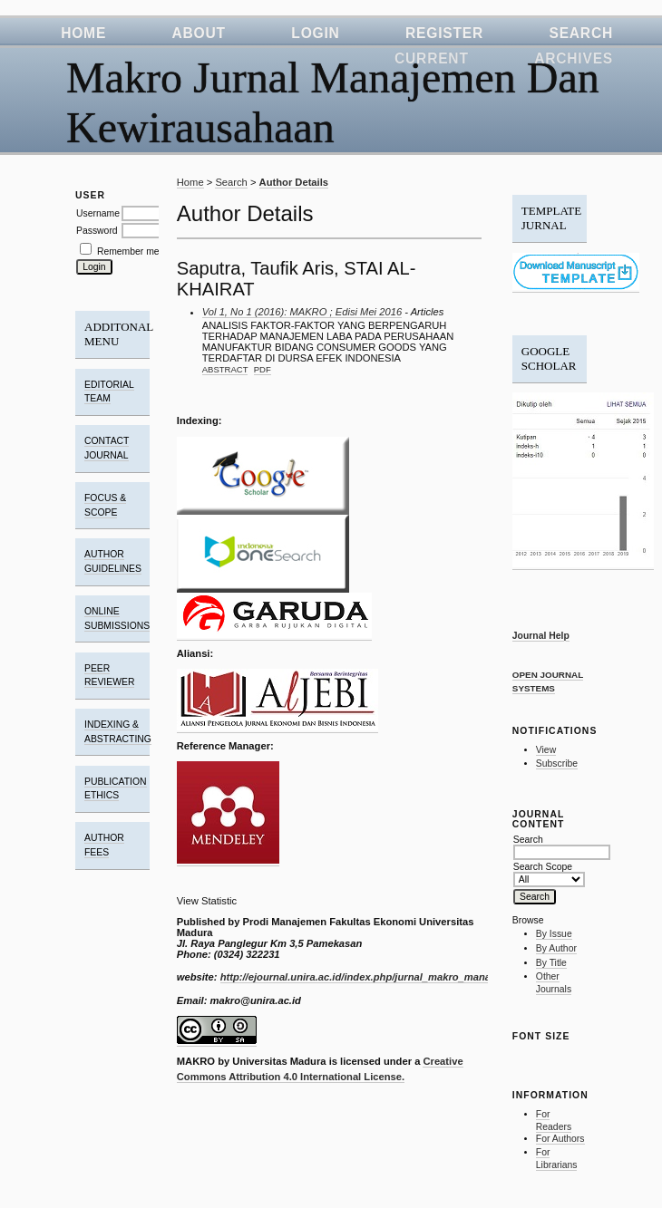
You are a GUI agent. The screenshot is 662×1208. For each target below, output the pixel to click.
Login (315, 33)
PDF (262, 369)
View (546, 750)
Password (97, 231)
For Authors (560, 1139)
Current (431, 58)
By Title (551, 963)
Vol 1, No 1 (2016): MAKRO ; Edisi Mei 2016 (302, 311)
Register (444, 33)
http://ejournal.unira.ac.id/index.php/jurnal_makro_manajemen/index (385, 976)
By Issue (554, 934)
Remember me (128, 251)
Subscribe (557, 763)
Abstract (225, 369)
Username (98, 213)
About (199, 33)
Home (83, 33)
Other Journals (553, 982)
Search (581, 33)
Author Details (293, 182)
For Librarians (557, 1158)
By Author (556, 948)
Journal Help (541, 636)
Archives (573, 58)
